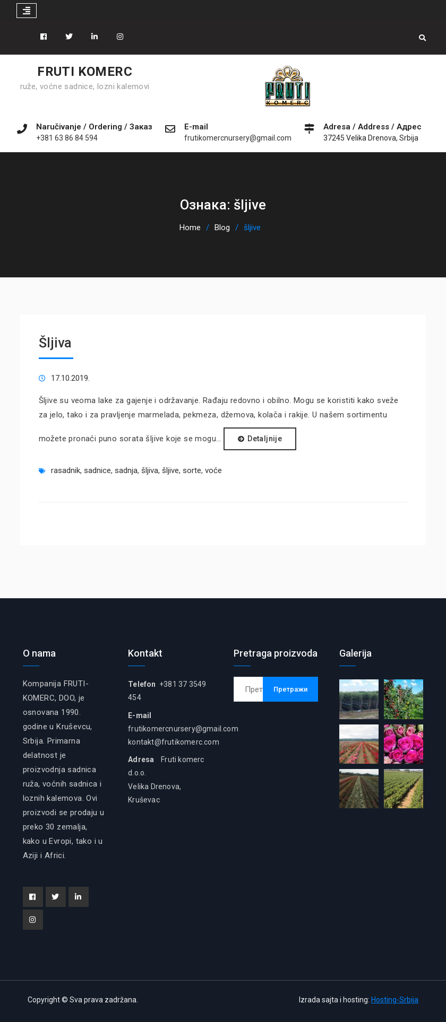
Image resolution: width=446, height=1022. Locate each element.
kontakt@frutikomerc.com (173, 742)
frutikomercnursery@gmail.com (237, 138)
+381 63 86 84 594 (67, 138)
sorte (192, 470)
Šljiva (55, 343)
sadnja (126, 470)
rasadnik (65, 470)
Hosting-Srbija (394, 999)
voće (213, 470)
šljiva (149, 470)
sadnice (97, 470)
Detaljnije (264, 438)
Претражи (290, 689)
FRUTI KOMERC (84, 71)
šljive (170, 470)
